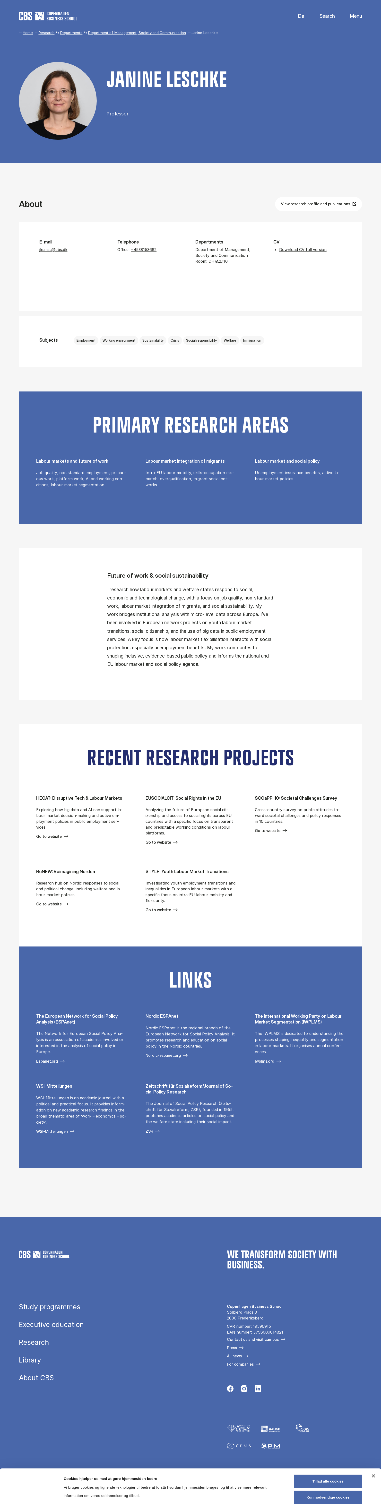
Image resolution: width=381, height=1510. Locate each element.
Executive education (51, 1324)
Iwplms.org (264, 1061)
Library (30, 1360)
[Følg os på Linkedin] (258, 1390)
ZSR (149, 1131)
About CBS (36, 1377)
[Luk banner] (373, 1434)
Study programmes (49, 1306)
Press (232, 1347)
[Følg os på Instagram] (244, 1390)
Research (46, 32)
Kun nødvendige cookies (328, 1455)
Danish (297, 16)
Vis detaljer (252, 1500)
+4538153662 (143, 249)
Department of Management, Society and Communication (137, 32)
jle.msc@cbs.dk (53, 249)
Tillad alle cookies (328, 1440)
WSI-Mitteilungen (52, 1131)
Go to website (49, 836)
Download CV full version (303, 249)
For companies (240, 1364)
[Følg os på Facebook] (230, 1390)
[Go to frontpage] (48, 16)
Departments (71, 32)
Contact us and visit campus (253, 1339)
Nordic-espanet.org (163, 1055)
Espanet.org (47, 1061)
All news (234, 1356)
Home (28, 32)
